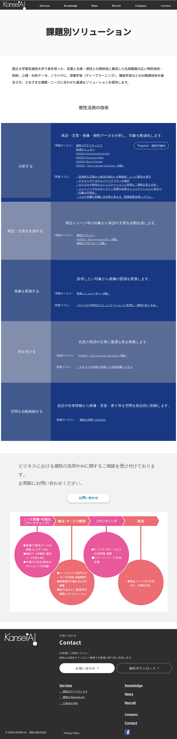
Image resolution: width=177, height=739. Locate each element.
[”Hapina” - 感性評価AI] (151, 145)
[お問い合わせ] (88, 498)
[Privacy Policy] (71, 733)
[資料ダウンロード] (144, 668)
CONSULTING (70, 703)
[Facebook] (127, 732)
